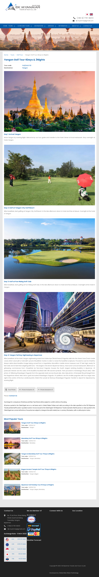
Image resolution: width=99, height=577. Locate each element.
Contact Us (87, 26)
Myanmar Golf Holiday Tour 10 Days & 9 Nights (37, 485)
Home (5, 26)
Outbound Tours (24, 26)
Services (51, 26)
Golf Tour (20, 55)
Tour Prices (11, 390)
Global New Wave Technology (68, 573)
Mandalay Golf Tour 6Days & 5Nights (34, 438)
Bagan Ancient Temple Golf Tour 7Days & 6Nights (38, 469)
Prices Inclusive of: (28, 390)
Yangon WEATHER (38, 551)
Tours (11, 26)
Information (63, 26)
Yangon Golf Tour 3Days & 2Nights (33, 423)
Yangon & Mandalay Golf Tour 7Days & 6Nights (37, 454)
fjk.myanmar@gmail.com (84, 21)
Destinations (39, 26)
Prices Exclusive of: (46, 390)
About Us (76, 26)
